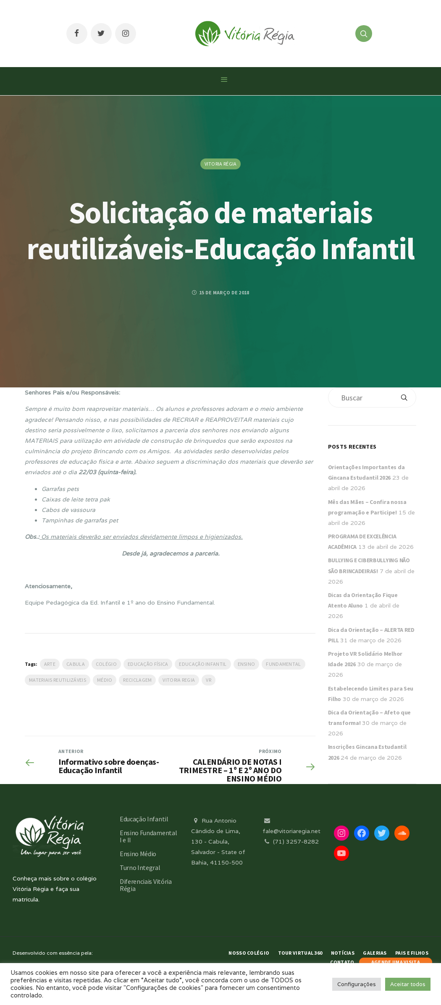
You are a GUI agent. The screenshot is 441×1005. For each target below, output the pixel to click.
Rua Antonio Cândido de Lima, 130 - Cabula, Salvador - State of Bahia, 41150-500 (218, 842)
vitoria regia (179, 680)
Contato (342, 962)
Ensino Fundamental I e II (148, 836)
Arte (49, 664)
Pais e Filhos (411, 953)
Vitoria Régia (221, 164)
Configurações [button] (356, 984)
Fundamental (283, 664)
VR (208, 680)
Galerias (374, 953)
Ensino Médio (138, 853)
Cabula (75, 664)
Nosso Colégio (248, 953)
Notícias (342, 953)
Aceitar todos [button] (407, 984)
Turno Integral (140, 867)
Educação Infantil (202, 664)
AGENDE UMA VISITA (395, 962)
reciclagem (137, 680)
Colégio (106, 664)
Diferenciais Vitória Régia (146, 885)
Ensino (246, 664)
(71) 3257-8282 (290, 841)
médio (105, 680)
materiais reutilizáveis (57, 680)
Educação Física (148, 664)
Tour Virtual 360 (300, 953)
